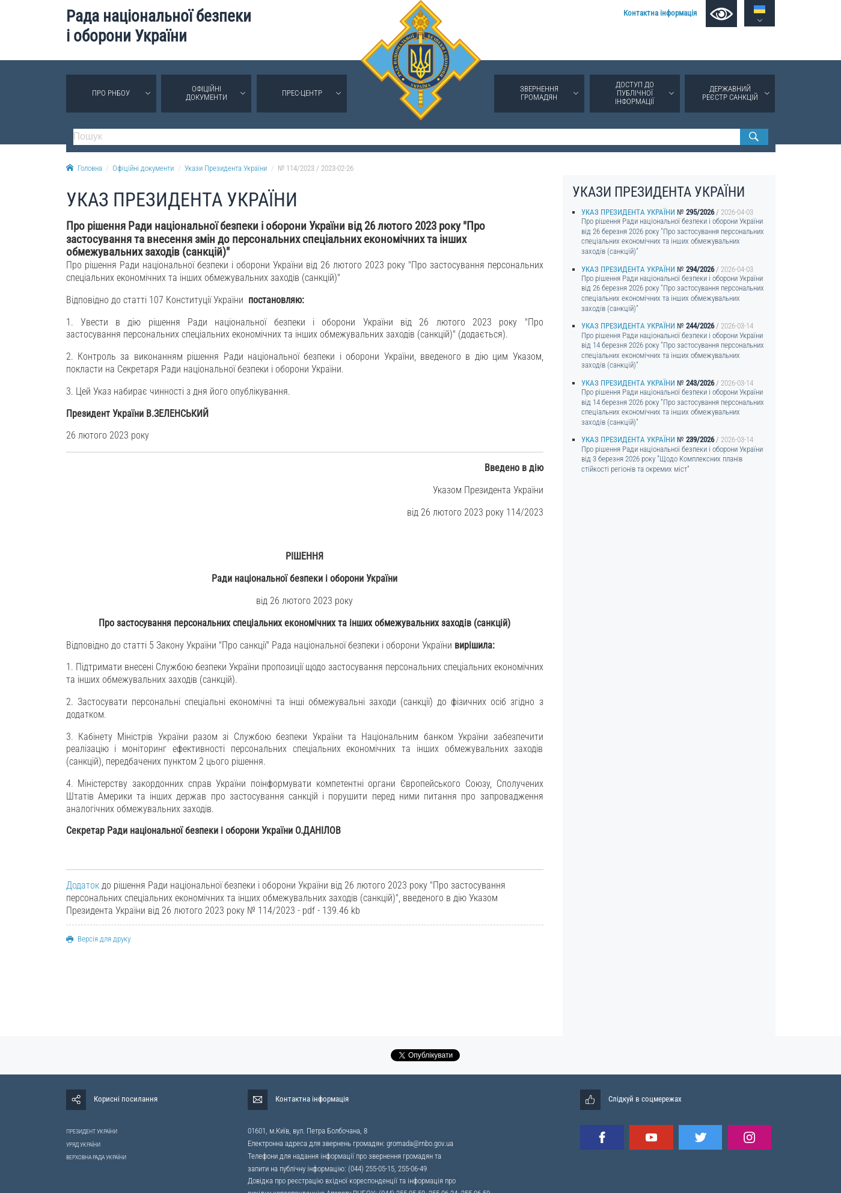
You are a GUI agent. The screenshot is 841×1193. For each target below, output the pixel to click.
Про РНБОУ (111, 92)
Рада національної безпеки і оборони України (158, 26)
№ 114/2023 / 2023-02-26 (315, 168)
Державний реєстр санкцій (730, 93)
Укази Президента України (226, 168)
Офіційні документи (206, 93)
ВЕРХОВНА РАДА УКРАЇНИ (96, 1157)
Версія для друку (98, 938)
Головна (84, 168)
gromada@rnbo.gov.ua (420, 1143)
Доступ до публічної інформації (634, 93)
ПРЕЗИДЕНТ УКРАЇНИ (91, 1131)
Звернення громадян (539, 93)
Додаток (82, 885)
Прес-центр (302, 92)
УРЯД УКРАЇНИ (83, 1144)
